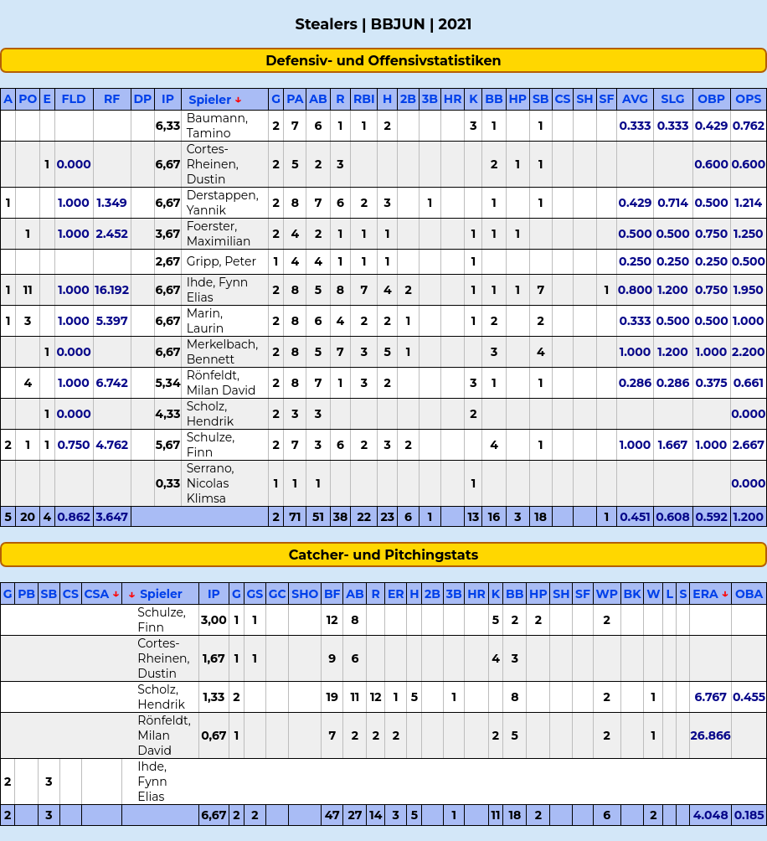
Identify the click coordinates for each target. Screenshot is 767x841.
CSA (96, 593)
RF (112, 98)
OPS (748, 98)
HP (518, 98)
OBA (749, 593)
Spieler (209, 99)
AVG (635, 98)
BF (332, 593)
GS (254, 593)
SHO (304, 593)
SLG (673, 98)
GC (277, 593)
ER (396, 593)
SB (541, 98)
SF (607, 98)
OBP (711, 98)
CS (562, 98)
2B (408, 98)
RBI (364, 98)
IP (168, 98)
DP (143, 98)
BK (632, 593)
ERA (705, 593)
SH (584, 98)
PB (26, 593)
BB (493, 98)
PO (27, 98)
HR (453, 98)
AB (318, 98)
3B (430, 98)
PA (294, 98)
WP (607, 593)
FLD (74, 98)
